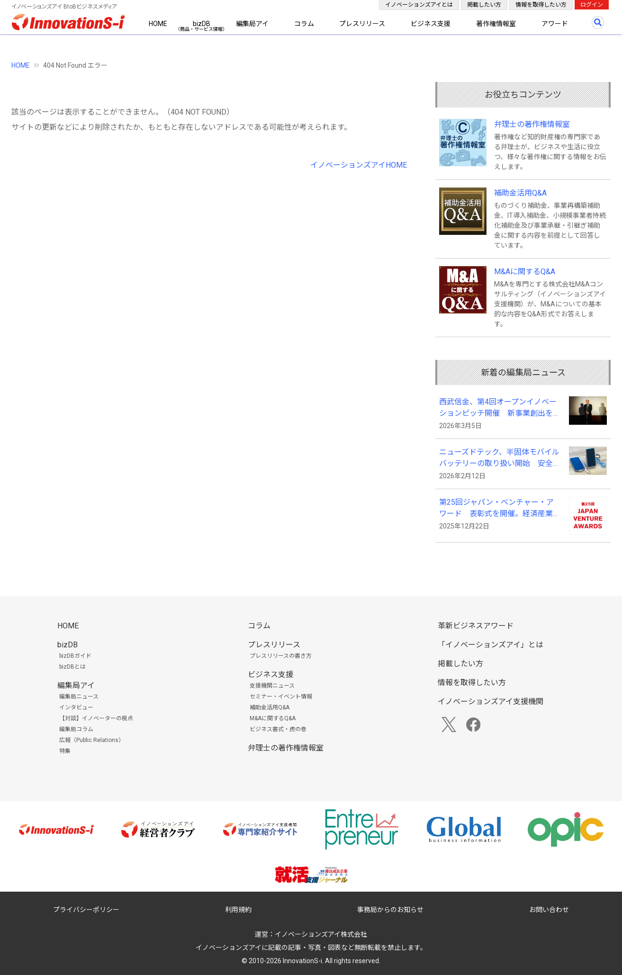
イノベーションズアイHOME (358, 165)
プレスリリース (362, 23)
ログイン (591, 4)
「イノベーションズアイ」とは (490, 644)
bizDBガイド (75, 656)
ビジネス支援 (431, 23)
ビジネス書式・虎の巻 (278, 729)
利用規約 (238, 909)
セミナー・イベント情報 (281, 696)
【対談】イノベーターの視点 (96, 718)
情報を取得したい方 (541, 4)
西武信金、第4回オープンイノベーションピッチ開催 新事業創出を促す (499, 408)
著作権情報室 (496, 23)
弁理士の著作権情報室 (532, 124)
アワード (554, 23)
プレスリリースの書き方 (281, 656)
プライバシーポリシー (86, 909)
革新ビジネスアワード (476, 625)
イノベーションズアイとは (419, 4)
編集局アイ (252, 23)
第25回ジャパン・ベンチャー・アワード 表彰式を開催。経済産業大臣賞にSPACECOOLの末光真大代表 (499, 508)
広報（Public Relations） (91, 740)
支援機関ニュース (272, 685)
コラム (304, 23)
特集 (65, 751)
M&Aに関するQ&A (524, 271)
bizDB (201, 23)
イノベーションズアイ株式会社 (321, 934)
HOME (158, 23)
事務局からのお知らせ (390, 909)
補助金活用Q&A (520, 192)
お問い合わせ (549, 909)
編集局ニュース (79, 696)
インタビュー (76, 707)
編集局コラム (76, 729)
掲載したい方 (484, 4)
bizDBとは (72, 666)
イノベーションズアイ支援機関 (490, 701)
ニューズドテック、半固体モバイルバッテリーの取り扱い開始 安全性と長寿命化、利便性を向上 (499, 458)
